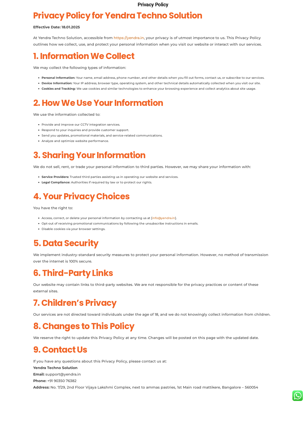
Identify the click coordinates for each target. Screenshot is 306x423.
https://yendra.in (129, 38)
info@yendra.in (163, 218)
